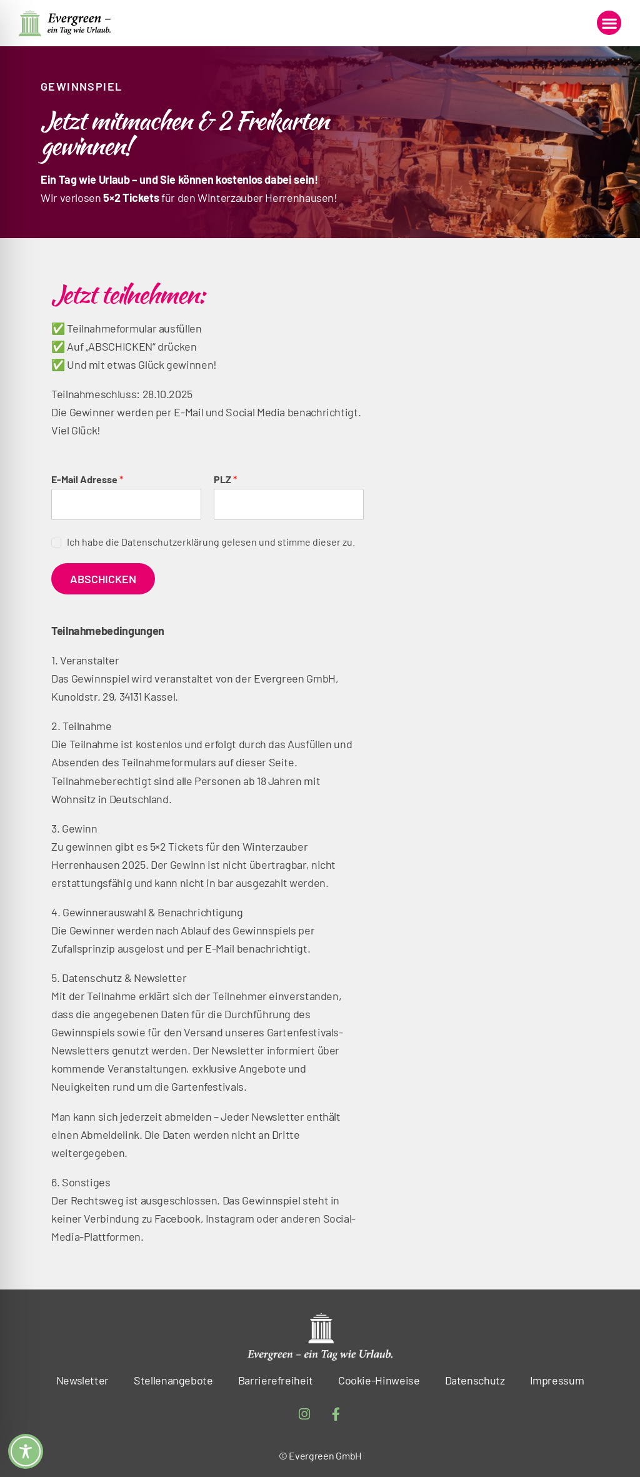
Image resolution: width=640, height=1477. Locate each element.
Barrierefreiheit (275, 1380)
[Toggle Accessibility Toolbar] (25, 1451)
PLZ (225, 479)
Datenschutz (475, 1380)
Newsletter (82, 1380)
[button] (609, 23)
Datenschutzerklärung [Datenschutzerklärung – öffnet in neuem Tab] (170, 542)
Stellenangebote (173, 1380)
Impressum (557, 1380)
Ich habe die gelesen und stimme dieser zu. (211, 542)
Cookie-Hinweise (379, 1380)
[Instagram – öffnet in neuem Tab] (304, 1414)
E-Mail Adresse (87, 479)
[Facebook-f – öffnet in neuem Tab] (336, 1414)
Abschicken (103, 579)
